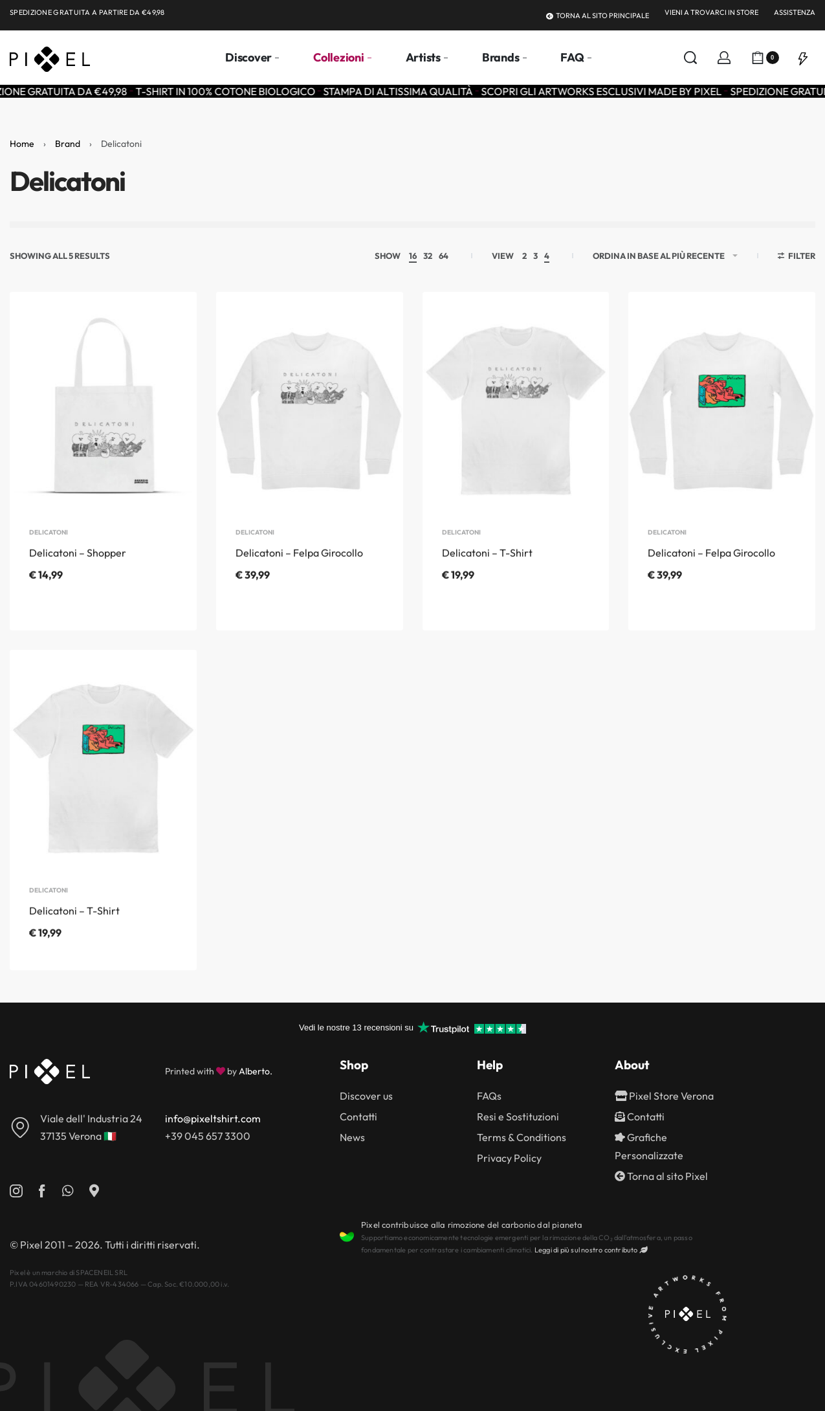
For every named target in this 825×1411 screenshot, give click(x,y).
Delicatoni (48, 551)
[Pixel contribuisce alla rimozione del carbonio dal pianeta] (347, 1237)
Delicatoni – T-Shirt (487, 570)
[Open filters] (797, 257)
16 (413, 255)
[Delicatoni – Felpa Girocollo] (309, 410)
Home (22, 144)
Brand (67, 144)
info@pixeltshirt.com (213, 1118)
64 (443, 255)
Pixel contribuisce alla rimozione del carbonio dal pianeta (472, 1224)
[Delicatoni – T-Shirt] (516, 410)
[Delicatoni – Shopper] (103, 410)
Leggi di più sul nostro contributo (590, 1249)
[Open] (803, 57)
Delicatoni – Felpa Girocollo (299, 570)
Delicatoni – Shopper (77, 570)
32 (427, 255)
